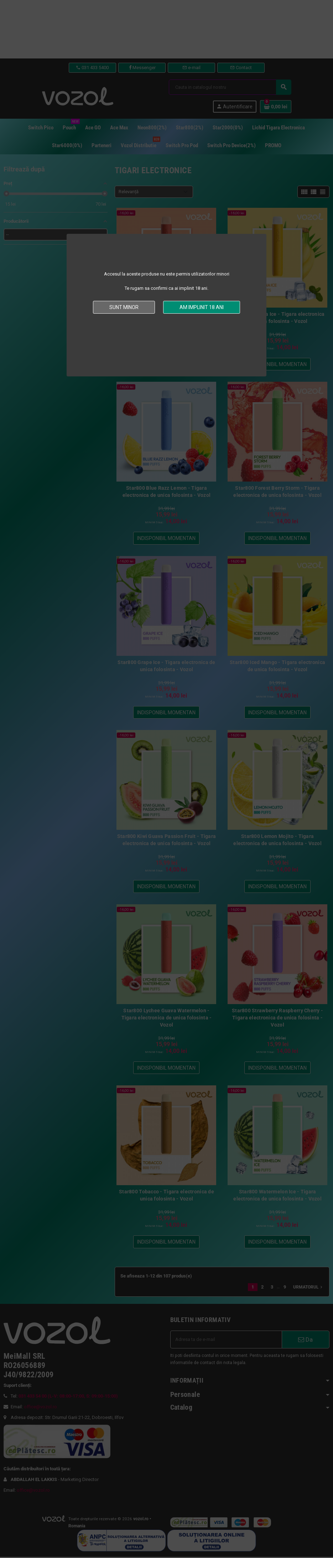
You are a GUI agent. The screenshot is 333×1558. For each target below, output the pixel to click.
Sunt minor (124, 307)
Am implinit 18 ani (201, 307)
